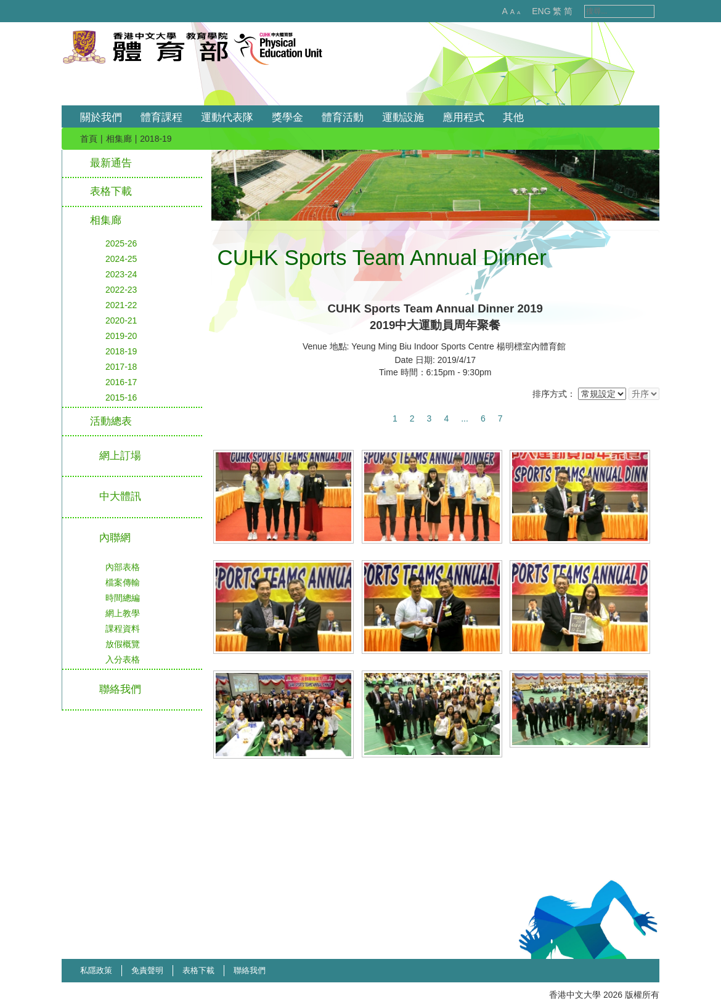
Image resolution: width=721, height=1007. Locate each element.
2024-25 (121, 259)
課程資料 (122, 629)
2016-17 (121, 382)
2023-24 (121, 274)
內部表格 (122, 567)
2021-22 (121, 305)
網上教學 (122, 613)
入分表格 (122, 659)
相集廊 (119, 139)
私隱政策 (96, 970)
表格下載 (111, 191)
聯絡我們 (250, 970)
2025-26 (121, 243)
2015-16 (121, 397)
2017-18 (121, 367)
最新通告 (111, 163)
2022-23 (121, 290)
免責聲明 (147, 970)
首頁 (88, 139)
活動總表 (111, 421)
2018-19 (121, 351)
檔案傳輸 (122, 582)
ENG (528, 11)
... (464, 418)
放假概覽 (122, 644)
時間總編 (122, 598)
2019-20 (121, 336)
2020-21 (121, 320)
